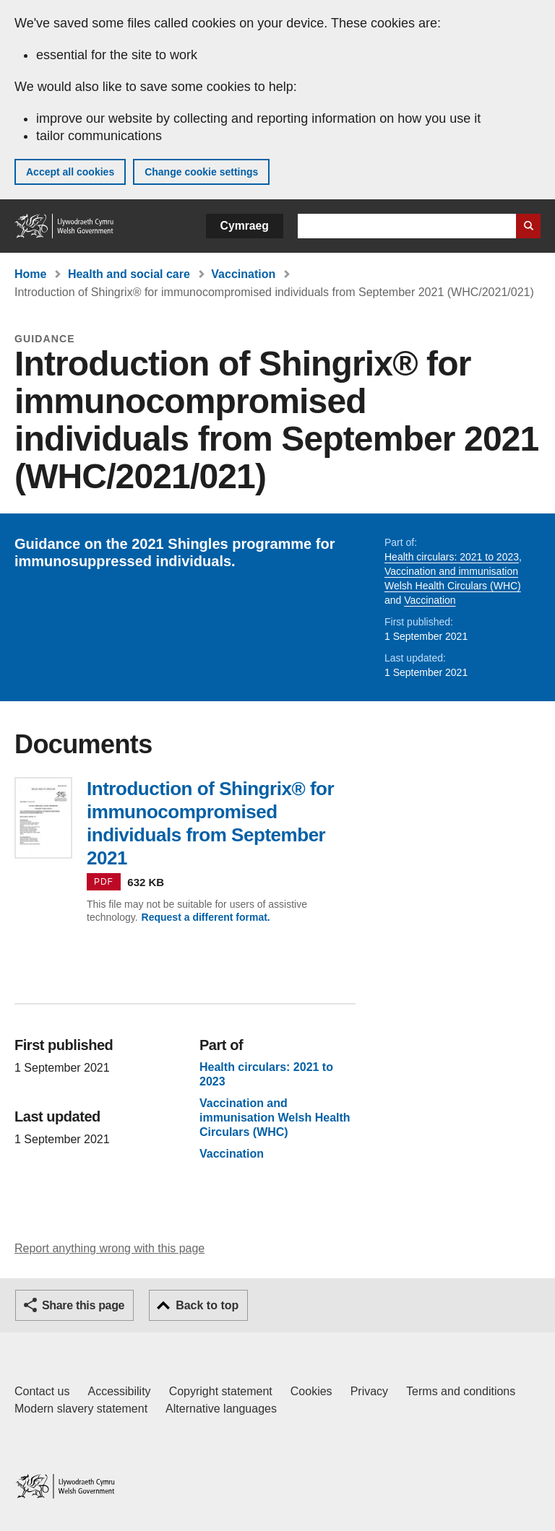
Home (30, 274)
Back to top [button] (207, 1305)
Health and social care (129, 274)
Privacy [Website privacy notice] (369, 1391)
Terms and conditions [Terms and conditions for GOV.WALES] (460, 1391)
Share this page (83, 1305)
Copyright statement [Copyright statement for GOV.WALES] (220, 1391)
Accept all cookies (70, 172)
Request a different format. (206, 917)
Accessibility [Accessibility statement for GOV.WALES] (118, 1391)
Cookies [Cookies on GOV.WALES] (311, 1391)
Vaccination (243, 274)
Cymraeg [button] (244, 226)
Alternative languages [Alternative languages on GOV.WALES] (221, 1408)
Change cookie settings (201, 172)
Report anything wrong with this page (109, 1248)
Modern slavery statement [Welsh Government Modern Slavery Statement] (80, 1408)
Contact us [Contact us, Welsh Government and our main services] (41, 1391)
